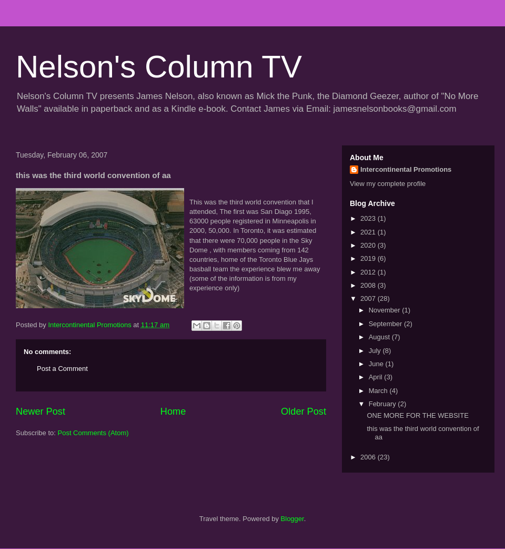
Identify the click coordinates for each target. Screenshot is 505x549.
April (377, 377)
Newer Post (40, 411)
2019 (369, 258)
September (386, 324)
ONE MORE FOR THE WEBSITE (417, 415)
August (380, 337)
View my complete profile (388, 184)
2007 (369, 298)
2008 (369, 285)
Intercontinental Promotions (405, 169)
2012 (369, 272)
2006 (369, 457)
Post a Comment (62, 368)
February (383, 404)
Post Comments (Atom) (93, 433)
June (377, 364)
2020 (369, 245)
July (376, 351)
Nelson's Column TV (159, 66)
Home (173, 411)
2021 (369, 232)
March (379, 391)
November (385, 310)
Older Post (303, 411)
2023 (369, 218)
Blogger (292, 519)
